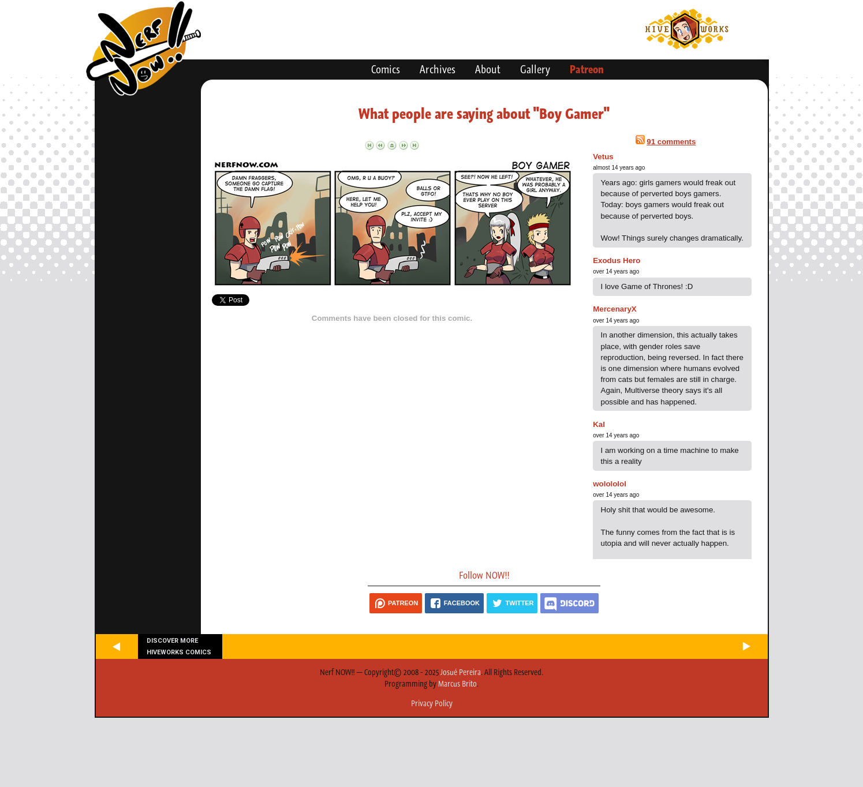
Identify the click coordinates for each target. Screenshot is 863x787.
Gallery (535, 69)
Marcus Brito (457, 684)
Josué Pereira (460, 672)
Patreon (587, 69)
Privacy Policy (432, 703)
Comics (385, 69)
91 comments (671, 141)
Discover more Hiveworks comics (179, 646)
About (487, 69)
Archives (437, 69)
